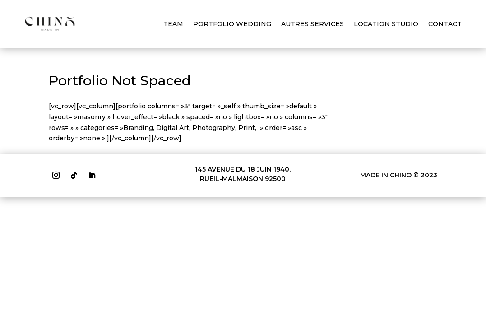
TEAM (173, 24)
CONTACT (445, 24)
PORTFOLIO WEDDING (232, 24)
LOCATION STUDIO (386, 24)
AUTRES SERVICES (312, 24)
